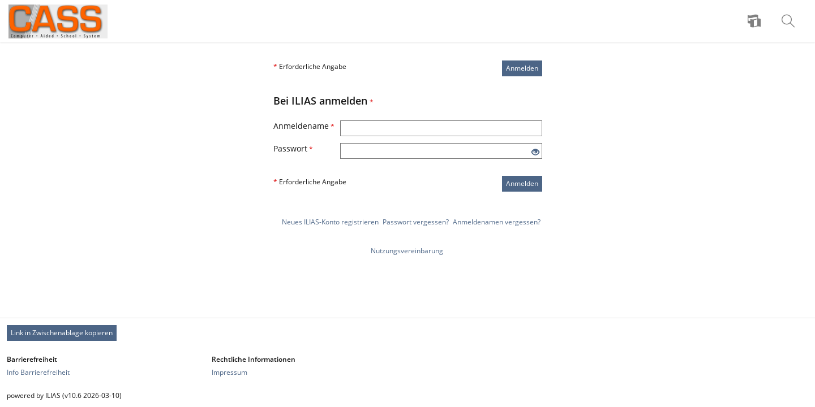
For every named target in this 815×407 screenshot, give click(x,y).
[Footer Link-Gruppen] (407, 366)
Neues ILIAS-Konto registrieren (330, 222)
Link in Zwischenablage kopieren (62, 332)
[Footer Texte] (407, 395)
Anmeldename (303, 125)
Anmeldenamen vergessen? (497, 222)
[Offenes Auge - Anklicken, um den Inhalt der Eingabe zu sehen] (535, 152)
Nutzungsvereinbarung (407, 251)
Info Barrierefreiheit (38, 372)
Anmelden (522, 68)
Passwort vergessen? (416, 222)
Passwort (293, 148)
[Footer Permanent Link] (407, 333)
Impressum (229, 372)
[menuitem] (756, 21)
